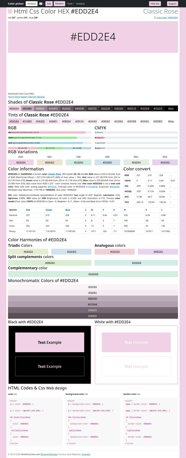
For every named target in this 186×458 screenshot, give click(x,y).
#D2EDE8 (136, 262)
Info (49, 3)
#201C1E (131, 108)
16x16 (11, 96)
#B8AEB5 (92, 298)
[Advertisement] (93, 72)
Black (171, 108)
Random (59, 3)
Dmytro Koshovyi (49, 454)
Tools (69, 3)
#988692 (40, 108)
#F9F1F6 (79, 121)
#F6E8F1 (53, 121)
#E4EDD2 (28, 251)
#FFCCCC (52, 186)
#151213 (158, 108)
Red (28, 209)
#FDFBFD (157, 121)
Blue (67, 209)
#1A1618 (144, 108)
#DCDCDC (115, 186)
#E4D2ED (165, 162)
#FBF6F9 (105, 121)
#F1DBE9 (27, 121)
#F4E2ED (40, 121)
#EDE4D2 (49, 162)
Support (173, 3)
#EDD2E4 (14, 108)
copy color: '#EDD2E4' (167, 17)
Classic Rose (54, 174)
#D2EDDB (93, 274)
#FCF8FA (118, 121)
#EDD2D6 (115, 251)
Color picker (16, 3)
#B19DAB (92, 304)
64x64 (24, 96)
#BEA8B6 (27, 108)
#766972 (92, 310)
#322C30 (105, 108)
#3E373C (92, 108)
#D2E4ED (107, 162)
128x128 (31, 96)
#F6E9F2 (92, 292)
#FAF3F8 (92, 287)
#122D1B (92, 186)
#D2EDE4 (78, 162)
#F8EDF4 (66, 121)
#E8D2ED (158, 251)
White (171, 121)
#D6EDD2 (50, 262)
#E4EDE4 (136, 162)
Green (49, 209)
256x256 (40, 96)
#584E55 (92, 315)
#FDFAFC (144, 121)
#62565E (66, 108)
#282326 (118, 108)
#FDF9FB (131, 121)
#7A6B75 (53, 108)
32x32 (17, 96)
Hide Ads (155, 3)
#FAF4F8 (92, 121)
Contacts (80, 3)
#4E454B (79, 108)
